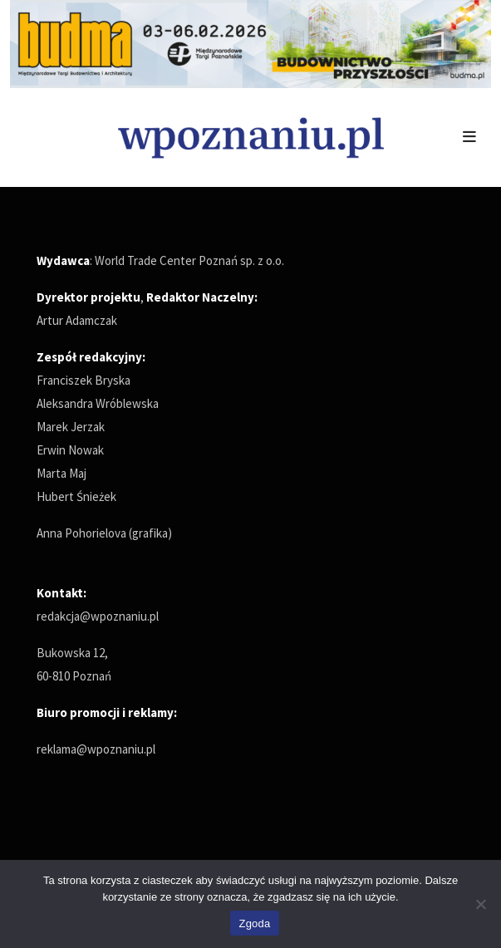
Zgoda (254, 923)
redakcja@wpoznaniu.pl (98, 616)
